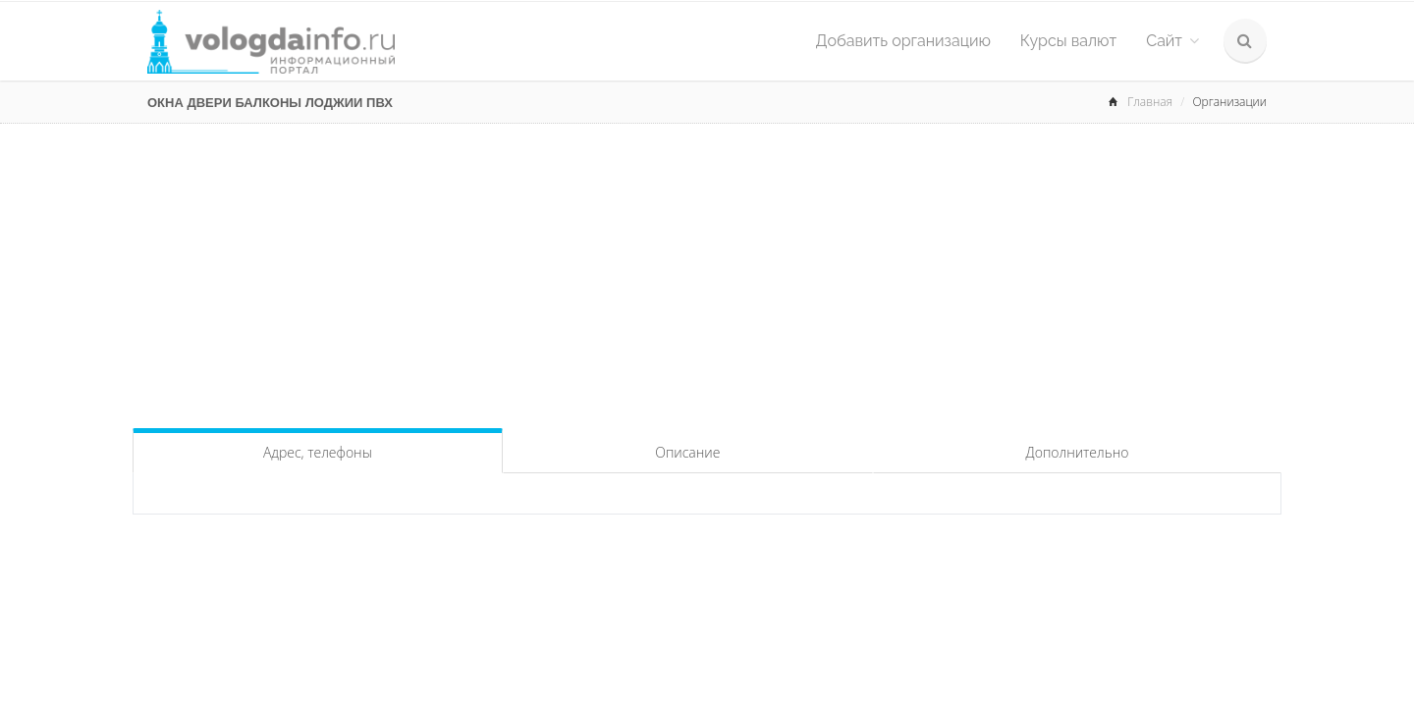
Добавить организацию (903, 40)
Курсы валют (1068, 40)
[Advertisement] (707, 271)
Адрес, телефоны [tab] (317, 452)
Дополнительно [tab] (1077, 452)
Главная (1149, 101)
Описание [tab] (687, 452)
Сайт (1172, 40)
